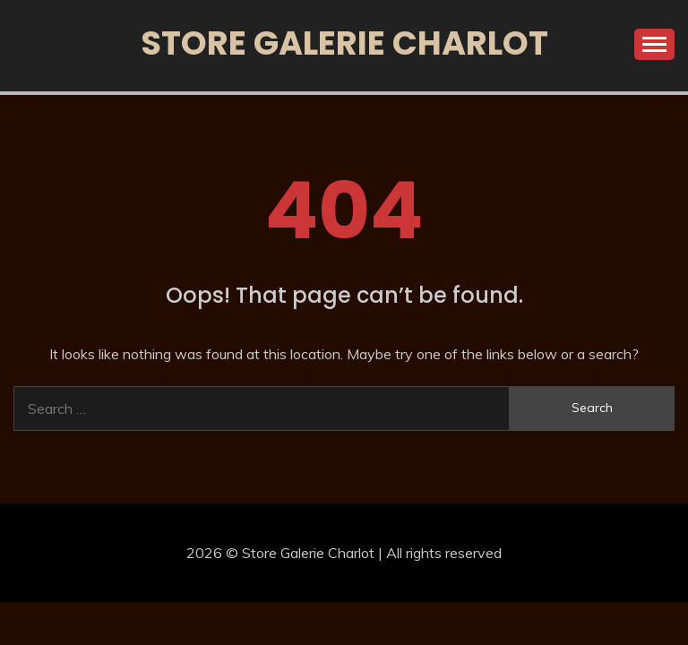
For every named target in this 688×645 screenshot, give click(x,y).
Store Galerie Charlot (344, 43)
